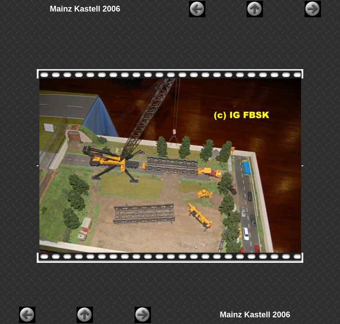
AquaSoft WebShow (190, 321)
